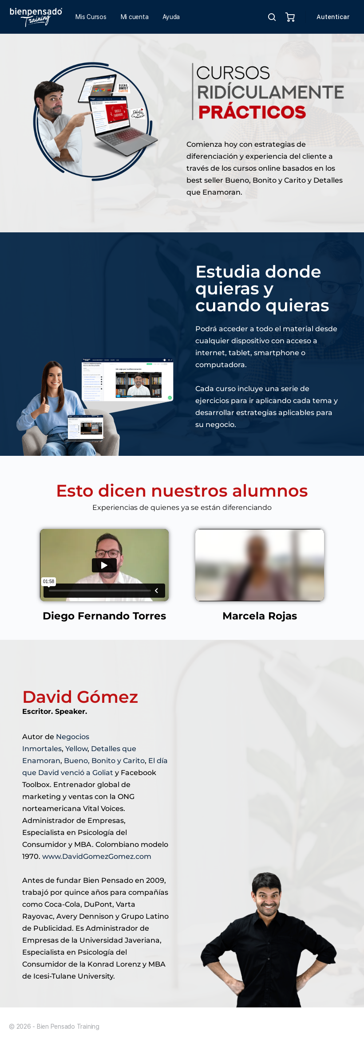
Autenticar (333, 16)
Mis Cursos (91, 16)
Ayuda (171, 16)
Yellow (76, 748)
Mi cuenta (135, 16)
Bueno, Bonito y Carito (104, 760)
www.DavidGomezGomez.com (96, 856)
